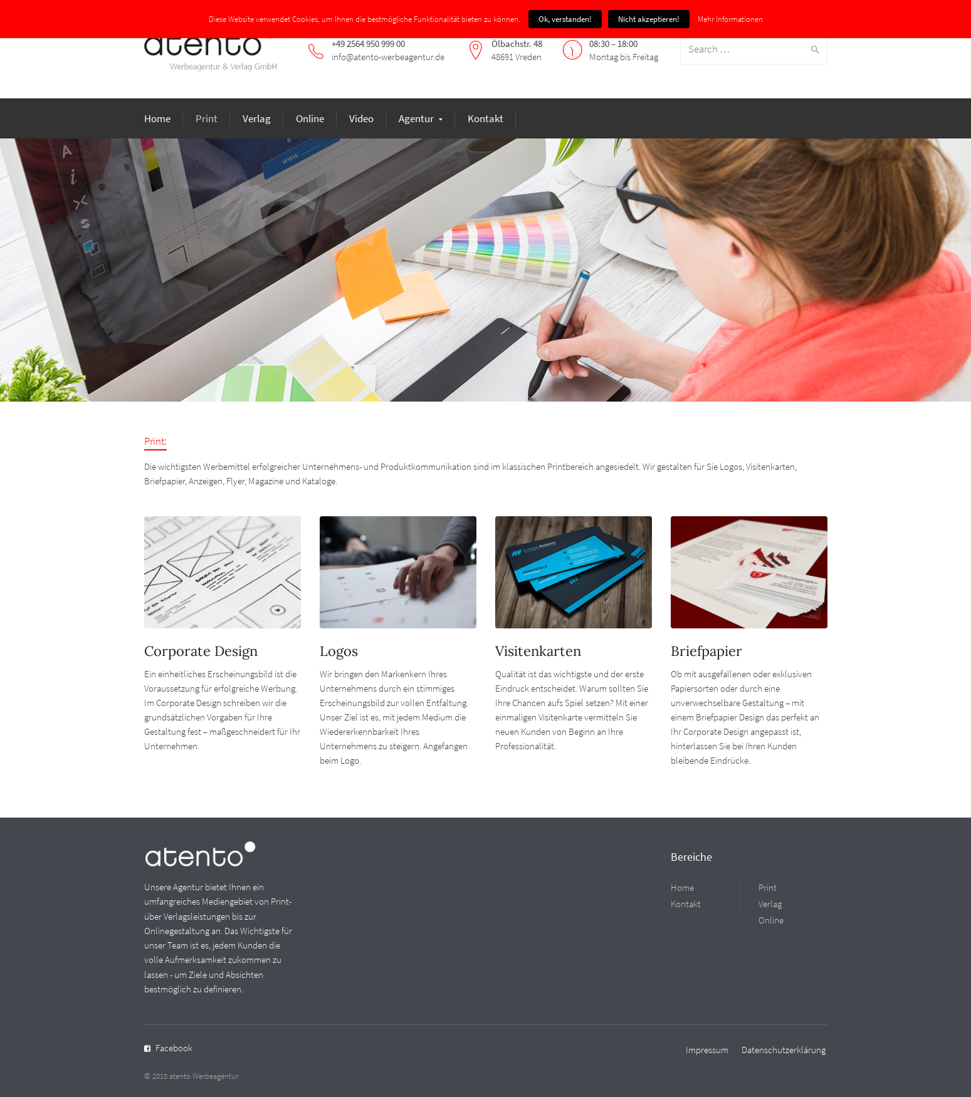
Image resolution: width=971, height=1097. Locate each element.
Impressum (707, 1050)
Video (361, 118)
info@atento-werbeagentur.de (388, 57)
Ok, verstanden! (565, 19)
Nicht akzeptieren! (649, 19)
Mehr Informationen (730, 19)
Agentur (416, 118)
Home (157, 118)
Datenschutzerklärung (784, 1050)
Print (207, 118)
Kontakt (485, 118)
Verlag (257, 118)
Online (310, 118)
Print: (155, 441)
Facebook (173, 1048)
